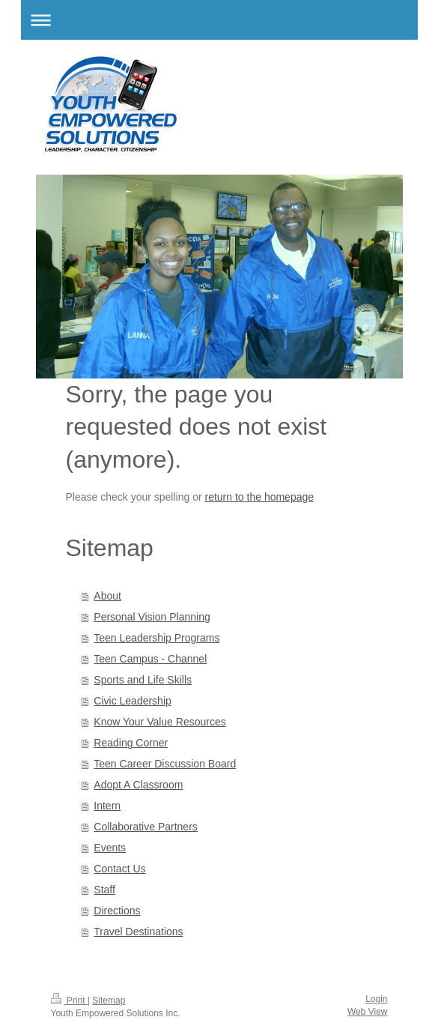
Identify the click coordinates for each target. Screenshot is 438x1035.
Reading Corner (131, 743)
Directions (117, 911)
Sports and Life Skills (143, 680)
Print (69, 1000)
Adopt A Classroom (138, 785)
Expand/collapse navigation (219, 20)
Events (110, 848)
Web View (367, 1012)
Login (376, 999)
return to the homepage (259, 497)
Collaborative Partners (146, 827)
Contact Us (119, 869)
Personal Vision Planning (152, 617)
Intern (107, 806)
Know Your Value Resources (159, 722)
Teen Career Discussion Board (165, 764)
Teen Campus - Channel (150, 659)
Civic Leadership (132, 701)
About (107, 596)
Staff (104, 890)
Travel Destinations (138, 932)
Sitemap (108, 1000)
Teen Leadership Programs (156, 638)
